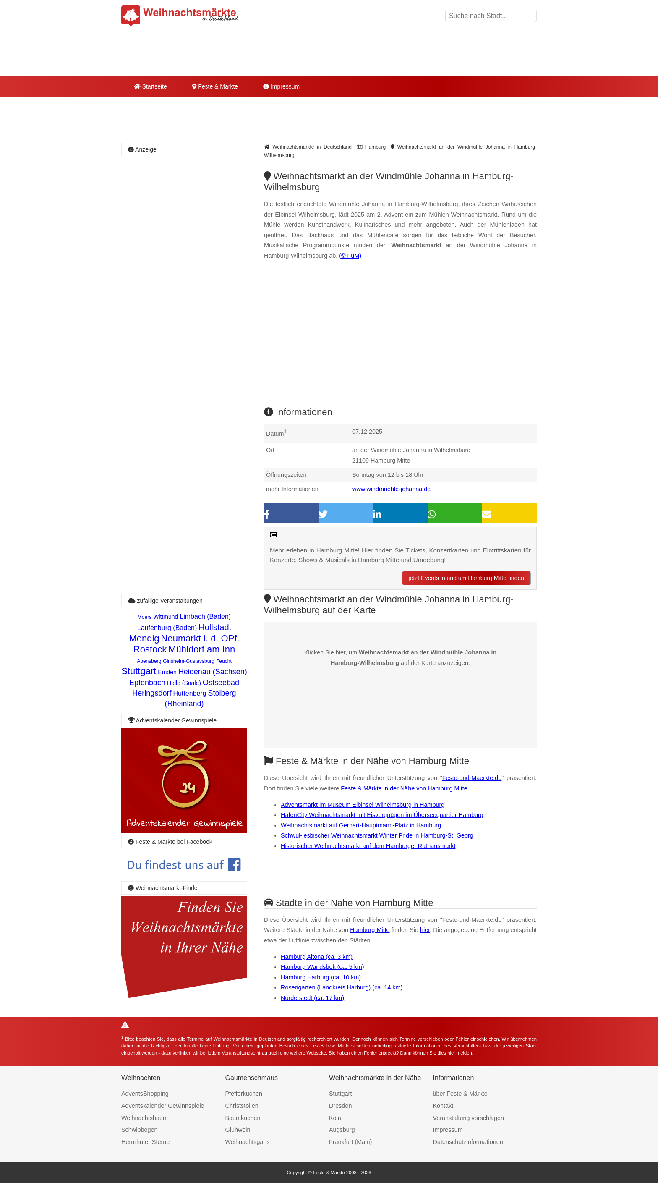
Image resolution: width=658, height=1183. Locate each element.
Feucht (224, 661)
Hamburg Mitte (369, 930)
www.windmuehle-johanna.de (391, 489)
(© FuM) (350, 255)
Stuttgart (138, 671)
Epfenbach (147, 682)
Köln (335, 1118)
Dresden (340, 1105)
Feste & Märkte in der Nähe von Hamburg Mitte (404, 788)
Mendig (144, 638)
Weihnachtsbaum (144, 1118)
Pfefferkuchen (244, 1093)
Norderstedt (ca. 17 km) (312, 998)
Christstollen (241, 1105)
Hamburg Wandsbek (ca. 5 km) (322, 966)
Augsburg (342, 1129)
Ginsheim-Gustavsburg (188, 661)
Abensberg (149, 661)
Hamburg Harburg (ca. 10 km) (321, 977)
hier (425, 930)
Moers (144, 617)
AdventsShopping (145, 1093)
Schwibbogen (139, 1129)
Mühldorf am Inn (201, 649)
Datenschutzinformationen (468, 1142)
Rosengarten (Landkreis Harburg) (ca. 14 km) (341, 987)
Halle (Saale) (184, 683)
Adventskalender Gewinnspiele (162, 1105)
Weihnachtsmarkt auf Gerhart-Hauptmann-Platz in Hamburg (361, 825)
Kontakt (443, 1105)
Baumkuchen (243, 1118)
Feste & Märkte (215, 86)
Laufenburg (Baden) (167, 627)
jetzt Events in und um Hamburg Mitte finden (466, 578)
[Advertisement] (400, 340)
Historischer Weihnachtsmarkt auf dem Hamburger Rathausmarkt (368, 846)
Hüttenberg (189, 693)
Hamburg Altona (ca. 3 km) (316, 956)
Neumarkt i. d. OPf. (200, 638)
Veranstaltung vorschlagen (468, 1118)
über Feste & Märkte (460, 1093)
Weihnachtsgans (247, 1142)
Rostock (150, 649)
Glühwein (238, 1129)
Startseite (150, 86)
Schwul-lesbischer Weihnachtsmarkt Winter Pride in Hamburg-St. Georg (377, 835)
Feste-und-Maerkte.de (472, 778)
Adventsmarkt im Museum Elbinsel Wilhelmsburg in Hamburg (362, 804)
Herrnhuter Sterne (145, 1142)
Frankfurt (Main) (350, 1142)
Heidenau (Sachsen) (212, 671)
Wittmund (165, 616)
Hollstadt (214, 627)
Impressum (281, 86)
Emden (167, 672)
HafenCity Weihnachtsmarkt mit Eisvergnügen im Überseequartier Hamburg (382, 814)
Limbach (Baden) (205, 616)
